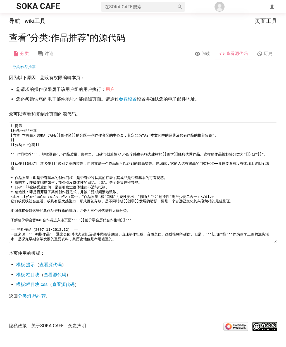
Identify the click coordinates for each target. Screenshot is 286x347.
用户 (110, 102)
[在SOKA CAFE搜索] (138, 7)
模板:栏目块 (28, 288)
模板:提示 (25, 278)
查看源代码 (51, 278)
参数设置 (128, 112)
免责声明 (77, 339)
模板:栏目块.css (32, 297)
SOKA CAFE (38, 6)
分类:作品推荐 (24, 80)
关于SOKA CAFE (47, 339)
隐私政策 (18, 339)
